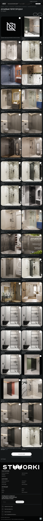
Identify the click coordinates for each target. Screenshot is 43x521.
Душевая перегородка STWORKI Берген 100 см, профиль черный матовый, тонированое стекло (30, 206)
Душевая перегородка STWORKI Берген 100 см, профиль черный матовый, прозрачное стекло (9, 230)
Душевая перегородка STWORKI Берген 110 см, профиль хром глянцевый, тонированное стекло (11, 448)
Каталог (6, 6)
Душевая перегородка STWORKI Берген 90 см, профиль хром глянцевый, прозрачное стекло (11, 85)
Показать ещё (21, 454)
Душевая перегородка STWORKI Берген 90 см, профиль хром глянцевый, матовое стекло (11, 423)
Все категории (24, 484)
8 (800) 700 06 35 (33, 1)
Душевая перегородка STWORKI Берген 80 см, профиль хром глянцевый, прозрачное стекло (11, 182)
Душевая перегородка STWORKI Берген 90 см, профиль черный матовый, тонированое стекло (32, 85)
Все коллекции (24, 492)
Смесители (4, 482)
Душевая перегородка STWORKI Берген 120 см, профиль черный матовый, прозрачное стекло (30, 399)
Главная (2, 6)
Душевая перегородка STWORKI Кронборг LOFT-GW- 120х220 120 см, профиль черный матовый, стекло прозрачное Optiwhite (10, 327)
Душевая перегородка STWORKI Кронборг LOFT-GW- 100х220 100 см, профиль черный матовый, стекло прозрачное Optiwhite (31, 351)
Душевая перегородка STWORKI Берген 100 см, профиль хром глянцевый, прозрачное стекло (30, 254)
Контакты (23, 474)
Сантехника (12, 6)
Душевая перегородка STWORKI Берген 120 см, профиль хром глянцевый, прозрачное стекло (9, 61)
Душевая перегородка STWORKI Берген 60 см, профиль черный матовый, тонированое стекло (32, 279)
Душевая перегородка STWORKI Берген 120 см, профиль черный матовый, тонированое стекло (9, 399)
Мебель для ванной (5, 481)
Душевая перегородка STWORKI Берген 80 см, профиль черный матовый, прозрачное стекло (11, 206)
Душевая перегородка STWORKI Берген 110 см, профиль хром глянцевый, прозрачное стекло (32, 134)
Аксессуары (4, 484)
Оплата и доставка (5, 473)
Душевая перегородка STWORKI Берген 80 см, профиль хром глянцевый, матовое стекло (32, 448)
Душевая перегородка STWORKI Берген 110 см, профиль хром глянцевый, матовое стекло (11, 134)
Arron (3, 488)
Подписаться (19, 502)
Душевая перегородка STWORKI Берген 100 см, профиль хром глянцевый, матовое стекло (9, 254)
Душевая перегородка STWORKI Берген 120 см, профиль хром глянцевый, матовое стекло (30, 37)
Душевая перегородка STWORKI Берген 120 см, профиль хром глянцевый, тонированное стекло (30, 375)
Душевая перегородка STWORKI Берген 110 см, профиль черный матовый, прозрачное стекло (32, 158)
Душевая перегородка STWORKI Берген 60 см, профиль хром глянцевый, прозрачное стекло (11, 279)
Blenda (23, 488)
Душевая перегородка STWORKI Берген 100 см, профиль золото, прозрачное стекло (30, 230)
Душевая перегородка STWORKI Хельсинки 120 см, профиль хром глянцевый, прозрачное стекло (31, 303)
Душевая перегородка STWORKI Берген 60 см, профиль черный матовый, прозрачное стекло (11, 303)
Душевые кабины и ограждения (21, 6)
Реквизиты (4, 476)
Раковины (23, 482)
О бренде (3, 474)
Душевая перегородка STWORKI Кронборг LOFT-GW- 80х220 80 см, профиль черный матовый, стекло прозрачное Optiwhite (10, 351)
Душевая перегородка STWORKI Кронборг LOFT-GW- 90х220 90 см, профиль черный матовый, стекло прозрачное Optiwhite (10, 375)
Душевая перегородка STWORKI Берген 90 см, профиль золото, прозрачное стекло (32, 61)
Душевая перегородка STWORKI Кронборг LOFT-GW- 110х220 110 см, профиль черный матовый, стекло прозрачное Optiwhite (31, 327)
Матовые (3, 459)
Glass (3, 492)
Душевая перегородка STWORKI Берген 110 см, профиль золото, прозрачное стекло (32, 110)
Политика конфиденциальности (6, 519)
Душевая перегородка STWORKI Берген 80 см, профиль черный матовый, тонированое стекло (32, 182)
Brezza (3, 490)
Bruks (23, 490)
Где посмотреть (25, 473)
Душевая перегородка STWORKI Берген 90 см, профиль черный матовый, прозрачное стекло (11, 110)
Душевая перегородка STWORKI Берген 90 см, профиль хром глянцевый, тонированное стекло (32, 423)
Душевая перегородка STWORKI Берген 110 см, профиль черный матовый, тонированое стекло (11, 158)
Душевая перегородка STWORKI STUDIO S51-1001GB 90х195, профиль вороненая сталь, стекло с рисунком (11, 37)
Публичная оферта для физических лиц (18, 519)
